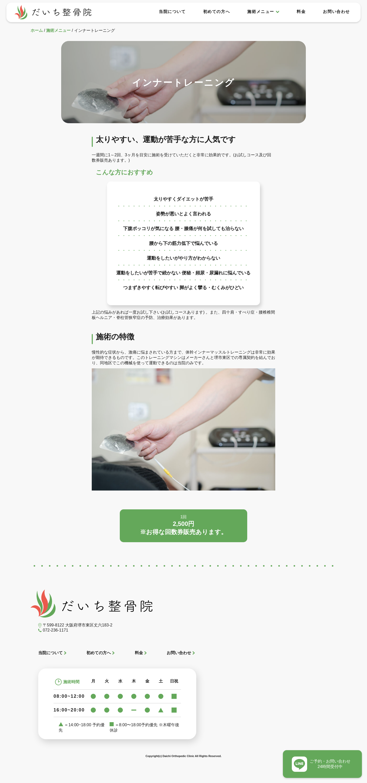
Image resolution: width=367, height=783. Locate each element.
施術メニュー (58, 30)
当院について (172, 11)
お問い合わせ (336, 11)
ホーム (37, 30)
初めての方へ (216, 11)
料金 (301, 11)
